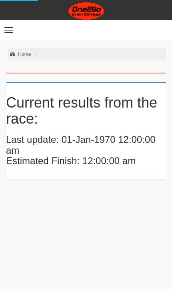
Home (20, 54)
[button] (9, 30)
